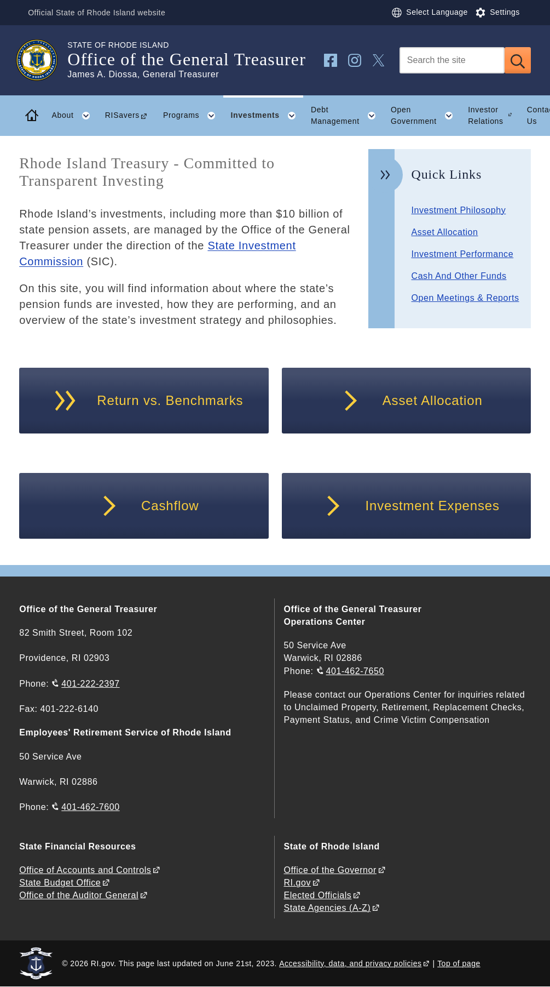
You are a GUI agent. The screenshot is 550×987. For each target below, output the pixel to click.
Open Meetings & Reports (465, 298)
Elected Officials (317, 895)
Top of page (458, 963)
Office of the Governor (329, 870)
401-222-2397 (90, 683)
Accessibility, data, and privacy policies (350, 963)
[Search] (452, 60)
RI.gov (297, 882)
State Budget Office (60, 882)
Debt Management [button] (347, 116)
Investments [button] (266, 116)
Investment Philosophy (459, 210)
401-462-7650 (355, 671)
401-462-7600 (90, 807)
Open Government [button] (426, 116)
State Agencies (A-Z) (326, 907)
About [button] (75, 116)
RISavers (122, 115)
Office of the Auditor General (78, 895)
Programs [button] (193, 116)
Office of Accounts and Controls (85, 870)
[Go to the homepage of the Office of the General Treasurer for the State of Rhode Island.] (43, 60)
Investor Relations (485, 115)
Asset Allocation (445, 232)
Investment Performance (463, 254)
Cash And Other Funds (459, 276)
